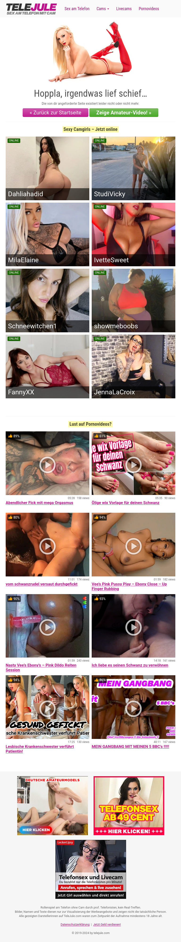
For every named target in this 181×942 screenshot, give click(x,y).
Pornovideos (149, 8)
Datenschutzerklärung (75, 924)
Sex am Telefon (77, 8)
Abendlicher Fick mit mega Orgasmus (39, 502)
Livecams (124, 8)
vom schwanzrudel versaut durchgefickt (42, 584)
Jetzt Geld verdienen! (107, 924)
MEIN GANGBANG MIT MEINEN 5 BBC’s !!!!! (130, 746)
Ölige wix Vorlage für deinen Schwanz (125, 502)
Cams (103, 8)
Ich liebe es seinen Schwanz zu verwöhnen (130, 665)
